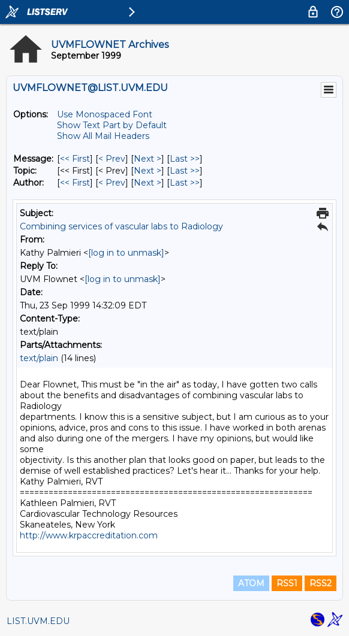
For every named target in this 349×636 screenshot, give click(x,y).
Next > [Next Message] (147, 158)
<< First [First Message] (75, 158)
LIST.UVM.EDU (38, 621)
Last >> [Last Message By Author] (185, 182)
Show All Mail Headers (103, 136)
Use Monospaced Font (104, 114)
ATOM (251, 583)
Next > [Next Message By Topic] (147, 170)
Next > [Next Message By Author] (147, 182)
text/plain (39, 358)
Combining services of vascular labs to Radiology (121, 226)
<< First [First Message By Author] (75, 182)
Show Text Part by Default (112, 125)
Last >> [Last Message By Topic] (185, 170)
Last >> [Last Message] (185, 158)
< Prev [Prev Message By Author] (111, 182)
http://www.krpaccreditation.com (89, 535)
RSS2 (320, 583)
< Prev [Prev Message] (111, 158)
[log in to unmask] (126, 252)
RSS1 (286, 583)
